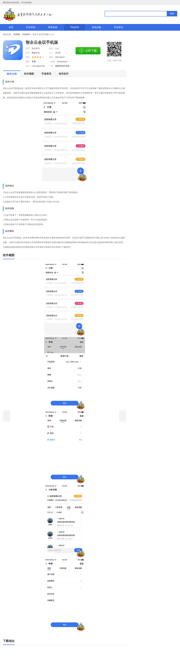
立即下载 (88, 51)
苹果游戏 (52, 27)
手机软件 (74, 27)
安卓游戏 (30, 27)
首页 (11, 27)
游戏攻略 (96, 27)
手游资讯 (118, 27)
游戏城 (17, 34)
